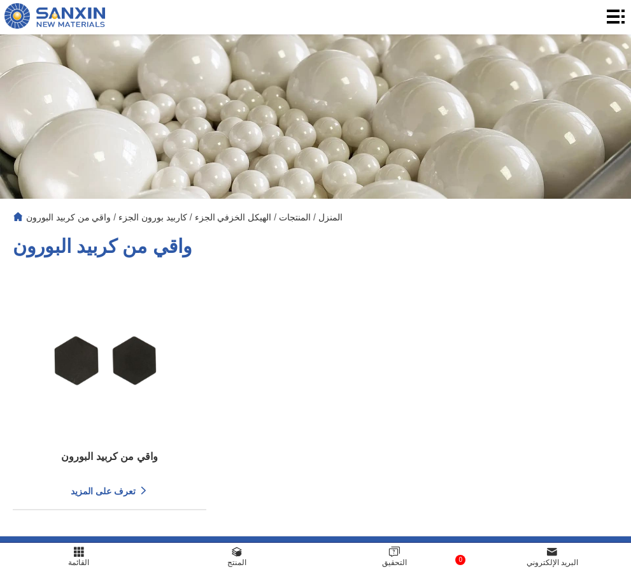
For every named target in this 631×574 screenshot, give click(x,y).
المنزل (330, 217)
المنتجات (295, 217)
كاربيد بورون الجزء (152, 217)
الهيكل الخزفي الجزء (233, 217)
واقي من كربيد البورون (68, 217)
